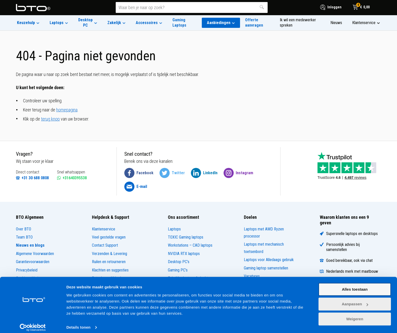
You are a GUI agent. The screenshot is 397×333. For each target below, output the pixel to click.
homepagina (66, 109)
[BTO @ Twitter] (172, 173)
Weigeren (354, 314)
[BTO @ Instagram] (238, 173)
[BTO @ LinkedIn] (204, 173)
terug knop (50, 119)
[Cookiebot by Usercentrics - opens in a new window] (33, 323)
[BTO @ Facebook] (138, 173)
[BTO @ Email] (135, 187)
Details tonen (78, 323)
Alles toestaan (355, 285)
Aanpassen (355, 300)
